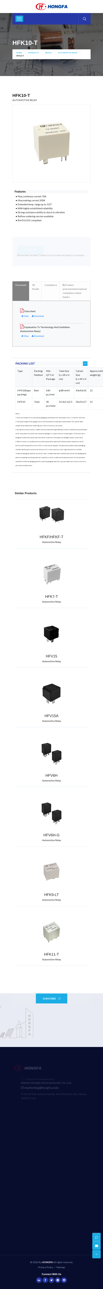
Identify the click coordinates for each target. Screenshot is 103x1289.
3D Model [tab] (35, 286)
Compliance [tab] (50, 284)
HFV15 (51, 656)
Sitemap (60, 1267)
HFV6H (52, 775)
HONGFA (47, 1262)
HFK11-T (51, 954)
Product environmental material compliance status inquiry (75, 290)
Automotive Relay (67, 53)
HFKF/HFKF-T (51, 537)
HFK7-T (51, 596)
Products (33, 53)
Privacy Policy (45, 1267)
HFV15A (52, 716)
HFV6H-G (51, 835)
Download (38, 316)
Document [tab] (20, 284)
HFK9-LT (51, 895)
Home (19, 53)
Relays (48, 53)
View (25, 316)
